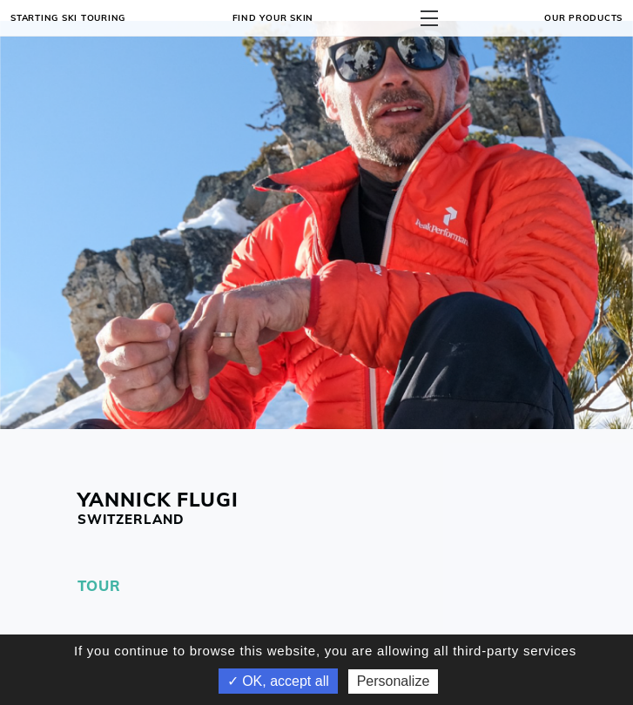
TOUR (98, 585)
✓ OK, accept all (278, 681)
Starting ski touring (67, 17)
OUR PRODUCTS (583, 17)
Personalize (393, 681)
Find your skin (273, 17)
